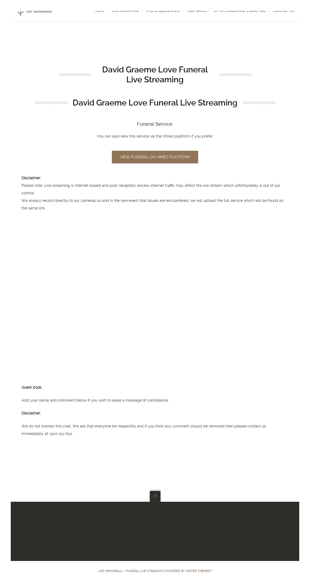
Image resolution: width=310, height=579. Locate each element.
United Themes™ (199, 571)
